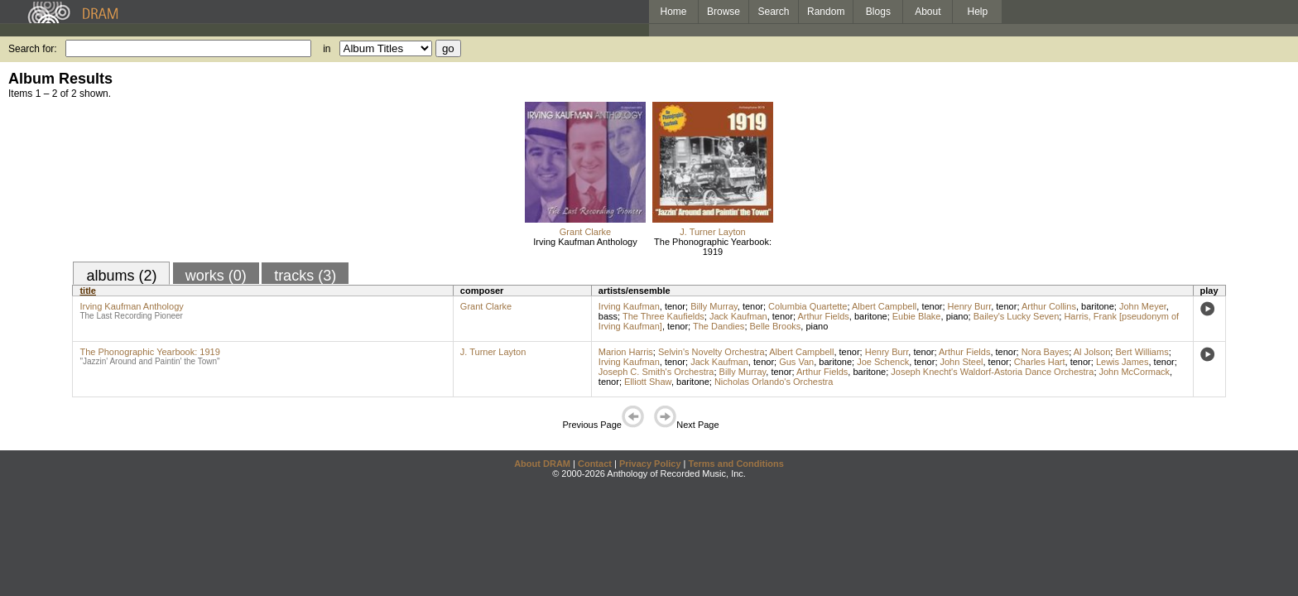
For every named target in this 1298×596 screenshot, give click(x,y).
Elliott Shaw (647, 382)
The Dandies (718, 326)
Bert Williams (1141, 352)
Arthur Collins (1049, 306)
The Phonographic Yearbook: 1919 (713, 247)
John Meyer (1142, 306)
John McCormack (1135, 372)
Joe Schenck (883, 362)
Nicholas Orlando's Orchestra (773, 382)
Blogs (878, 11)
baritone (1097, 306)
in (326, 49)
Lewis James (1122, 362)
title (87, 291)
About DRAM (542, 464)
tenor (675, 306)
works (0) (216, 275)
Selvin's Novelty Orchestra (711, 352)
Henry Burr (970, 306)
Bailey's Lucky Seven (1017, 316)
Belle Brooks (775, 326)
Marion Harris (626, 352)
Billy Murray (714, 306)
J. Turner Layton (713, 232)
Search (774, 11)
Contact (595, 464)
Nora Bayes (1045, 352)
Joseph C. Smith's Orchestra (656, 372)
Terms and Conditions (736, 464)
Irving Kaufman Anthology (585, 242)
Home (673, 11)
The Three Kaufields (663, 316)
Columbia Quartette (807, 306)
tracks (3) (305, 275)
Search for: (32, 49)
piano (957, 316)
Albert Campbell (884, 306)
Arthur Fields (823, 316)
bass (608, 316)
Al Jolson (1092, 352)
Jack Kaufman (738, 316)
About (927, 11)
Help (978, 11)
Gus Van (796, 362)
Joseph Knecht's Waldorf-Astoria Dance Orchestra (992, 372)
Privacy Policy (650, 464)
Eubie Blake (916, 316)
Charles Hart (1039, 362)
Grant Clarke (585, 232)
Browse (723, 11)
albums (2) (121, 275)
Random (825, 11)
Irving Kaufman (629, 306)
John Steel (961, 362)
